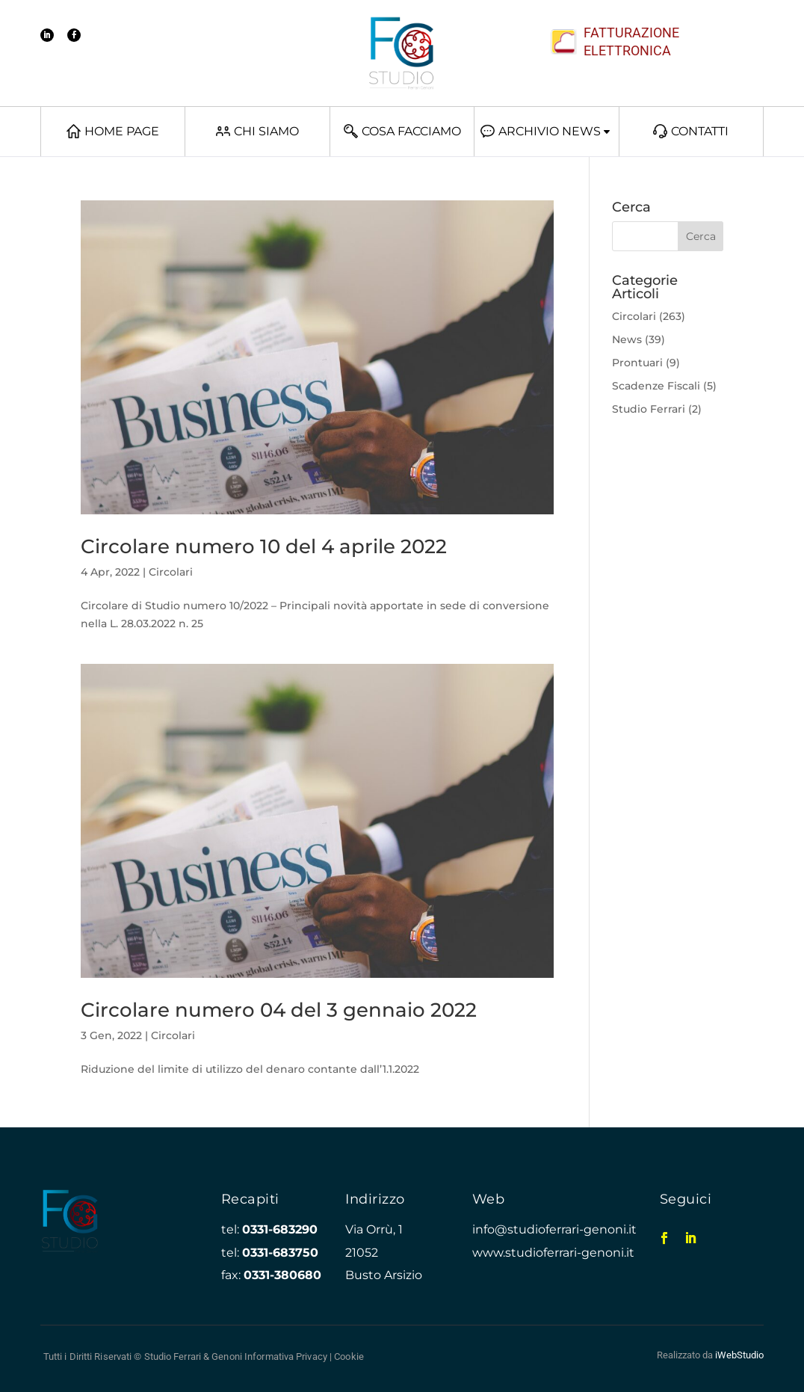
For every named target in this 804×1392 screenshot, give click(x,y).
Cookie (349, 1356)
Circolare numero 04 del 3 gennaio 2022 (279, 1010)
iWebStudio (739, 1355)
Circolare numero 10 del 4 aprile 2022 (264, 546)
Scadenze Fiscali (656, 385)
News (627, 339)
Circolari (171, 572)
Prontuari (637, 362)
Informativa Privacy (285, 1356)
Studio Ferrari (648, 409)
